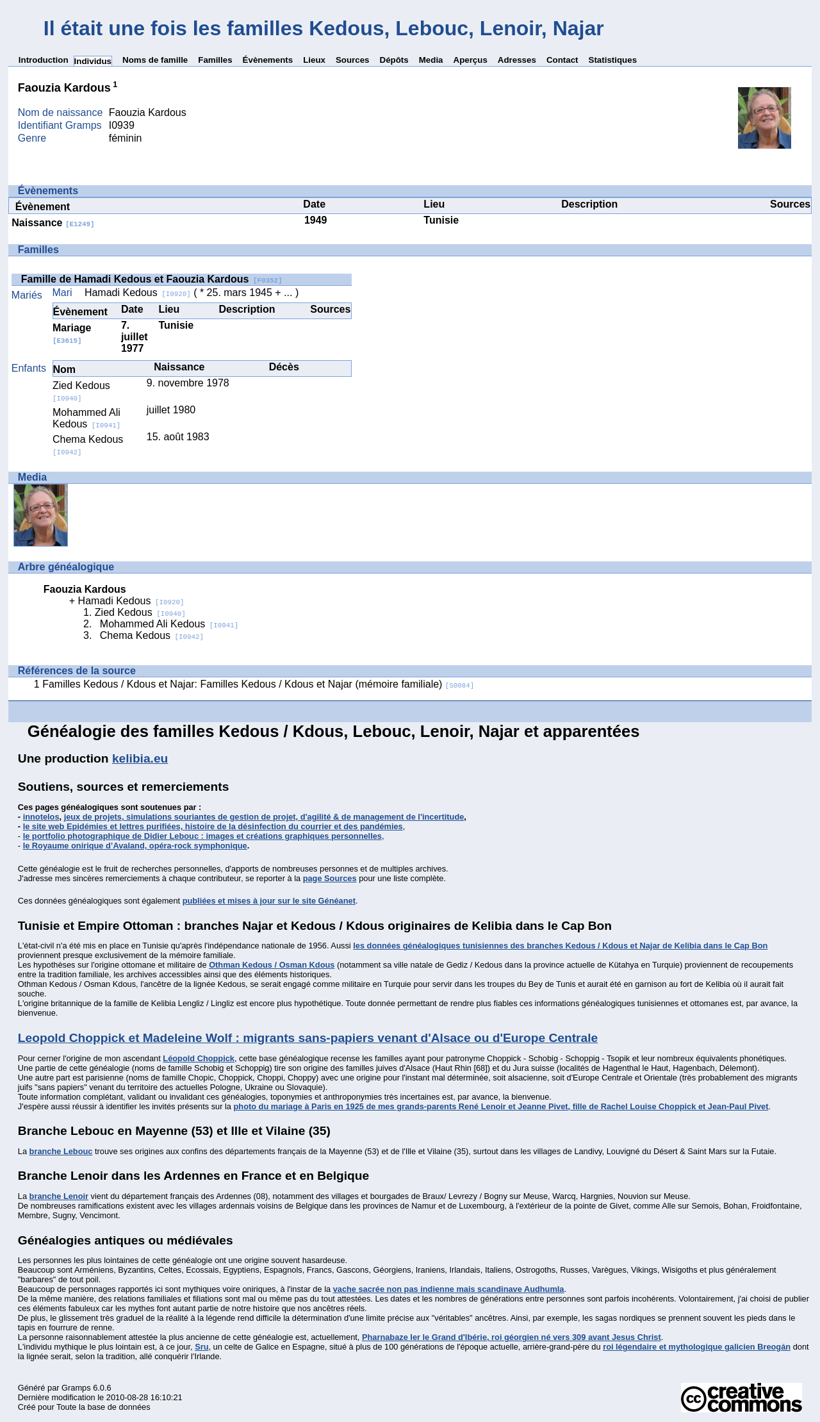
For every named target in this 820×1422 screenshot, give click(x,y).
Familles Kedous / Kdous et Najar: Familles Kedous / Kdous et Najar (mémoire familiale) (258, 684)
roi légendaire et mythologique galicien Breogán (697, 1347)
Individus (93, 61)
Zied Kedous (81, 391)
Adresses (517, 60)
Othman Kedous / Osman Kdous (271, 965)
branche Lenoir (58, 1196)
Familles (215, 60)
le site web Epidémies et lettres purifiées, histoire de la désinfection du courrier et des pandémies (213, 826)
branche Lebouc (61, 1151)
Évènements (268, 60)
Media (431, 60)
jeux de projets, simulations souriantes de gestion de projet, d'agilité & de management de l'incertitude (264, 817)
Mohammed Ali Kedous (86, 418)
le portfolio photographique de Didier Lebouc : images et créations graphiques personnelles (202, 836)
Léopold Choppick (198, 1058)
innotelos (41, 817)
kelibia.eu (140, 758)
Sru (201, 1347)
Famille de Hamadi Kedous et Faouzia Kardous (152, 279)
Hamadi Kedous (138, 292)
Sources (353, 60)
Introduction (44, 60)
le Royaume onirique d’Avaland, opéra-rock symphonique (135, 845)
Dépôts (394, 60)
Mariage (72, 333)
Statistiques (613, 60)
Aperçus (471, 60)
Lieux (314, 60)
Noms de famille (155, 60)
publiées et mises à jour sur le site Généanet (269, 900)
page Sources (330, 878)
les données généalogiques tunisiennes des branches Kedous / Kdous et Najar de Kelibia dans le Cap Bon (560, 945)
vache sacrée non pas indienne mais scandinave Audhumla (448, 1289)
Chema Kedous (152, 635)
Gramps (76, 1388)
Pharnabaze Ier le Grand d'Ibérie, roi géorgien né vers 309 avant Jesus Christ (511, 1337)
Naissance (53, 222)
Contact (562, 60)
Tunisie (441, 220)
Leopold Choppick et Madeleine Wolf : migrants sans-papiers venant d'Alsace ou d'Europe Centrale (308, 1038)
